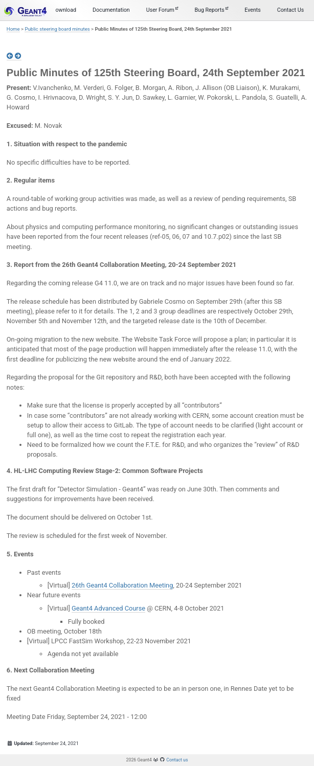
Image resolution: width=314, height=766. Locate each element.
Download (64, 10)
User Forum (162, 10)
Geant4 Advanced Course (108, 608)
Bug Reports (211, 10)
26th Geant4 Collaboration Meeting (122, 585)
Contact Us (290, 10)
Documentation (111, 10)
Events (252, 10)
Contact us (177, 759)
